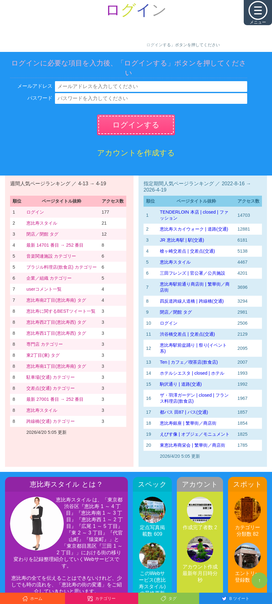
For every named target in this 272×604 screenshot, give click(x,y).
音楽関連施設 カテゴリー (51, 256)
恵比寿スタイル (41, 223)
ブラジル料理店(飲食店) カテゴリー (61, 267)
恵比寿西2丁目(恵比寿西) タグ (56, 322)
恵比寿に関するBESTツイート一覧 (60, 311)
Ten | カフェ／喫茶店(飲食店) (189, 362)
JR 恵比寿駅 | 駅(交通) (182, 240)
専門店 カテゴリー (44, 344)
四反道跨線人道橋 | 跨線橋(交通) (192, 301)
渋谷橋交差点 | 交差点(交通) (187, 334)
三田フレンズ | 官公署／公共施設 (192, 273)
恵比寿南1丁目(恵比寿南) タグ (56, 366)
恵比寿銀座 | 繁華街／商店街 (188, 423)
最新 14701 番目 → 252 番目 (55, 245)
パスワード (39, 98)
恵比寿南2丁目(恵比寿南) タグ (56, 300)
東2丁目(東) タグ (43, 355)
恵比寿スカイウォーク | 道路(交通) (194, 229)
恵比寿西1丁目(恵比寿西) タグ (56, 333)
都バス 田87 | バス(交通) (184, 412)
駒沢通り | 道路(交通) (181, 384)
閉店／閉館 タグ (42, 234)
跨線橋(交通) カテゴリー (50, 421)
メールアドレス (34, 86)
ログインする (136, 124)
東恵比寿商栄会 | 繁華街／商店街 (192, 445)
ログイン (35, 212)
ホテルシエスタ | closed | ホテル (192, 373)
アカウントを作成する (136, 152)
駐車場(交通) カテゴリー (50, 377)
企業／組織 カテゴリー (49, 278)
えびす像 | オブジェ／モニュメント (195, 434)
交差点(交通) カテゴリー (50, 388)
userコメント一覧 (44, 289)
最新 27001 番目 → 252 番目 (55, 399)
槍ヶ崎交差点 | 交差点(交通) (187, 251)
